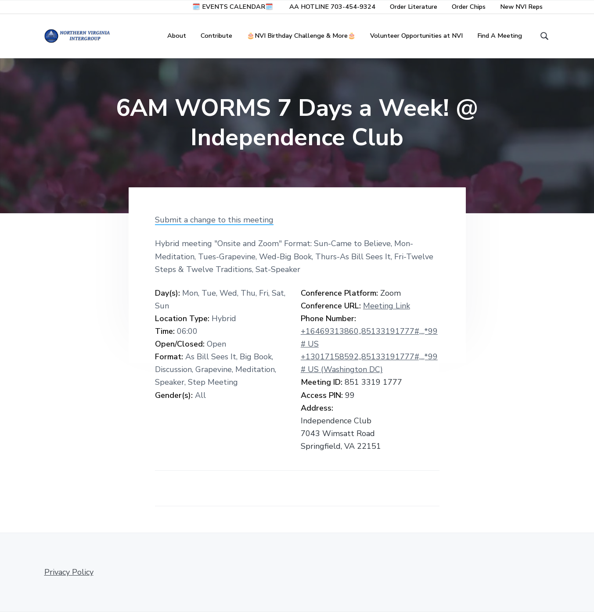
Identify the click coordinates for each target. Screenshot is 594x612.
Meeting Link (386, 306)
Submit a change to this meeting (214, 220)
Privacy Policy (69, 572)
